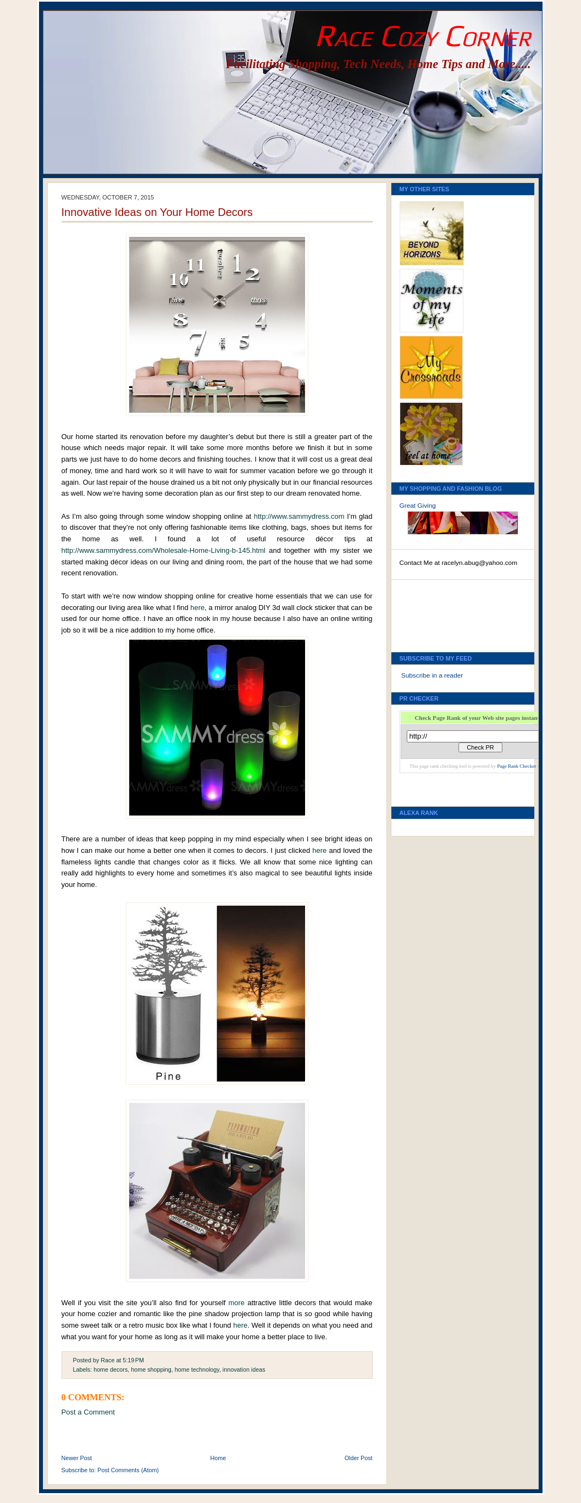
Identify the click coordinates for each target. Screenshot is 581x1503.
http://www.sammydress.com (299, 516)
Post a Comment (88, 1412)
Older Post (359, 1458)
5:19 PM (133, 1360)
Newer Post (77, 1458)
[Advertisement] (449, 612)
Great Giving (418, 505)
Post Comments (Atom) (128, 1470)
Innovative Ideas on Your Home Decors (157, 212)
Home (218, 1458)
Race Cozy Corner (422, 35)
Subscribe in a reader (432, 675)
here (197, 607)
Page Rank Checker (516, 766)
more (237, 1303)
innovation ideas (244, 1369)
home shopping (151, 1369)
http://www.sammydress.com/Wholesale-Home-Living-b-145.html (163, 550)
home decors (110, 1369)
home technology (197, 1369)
